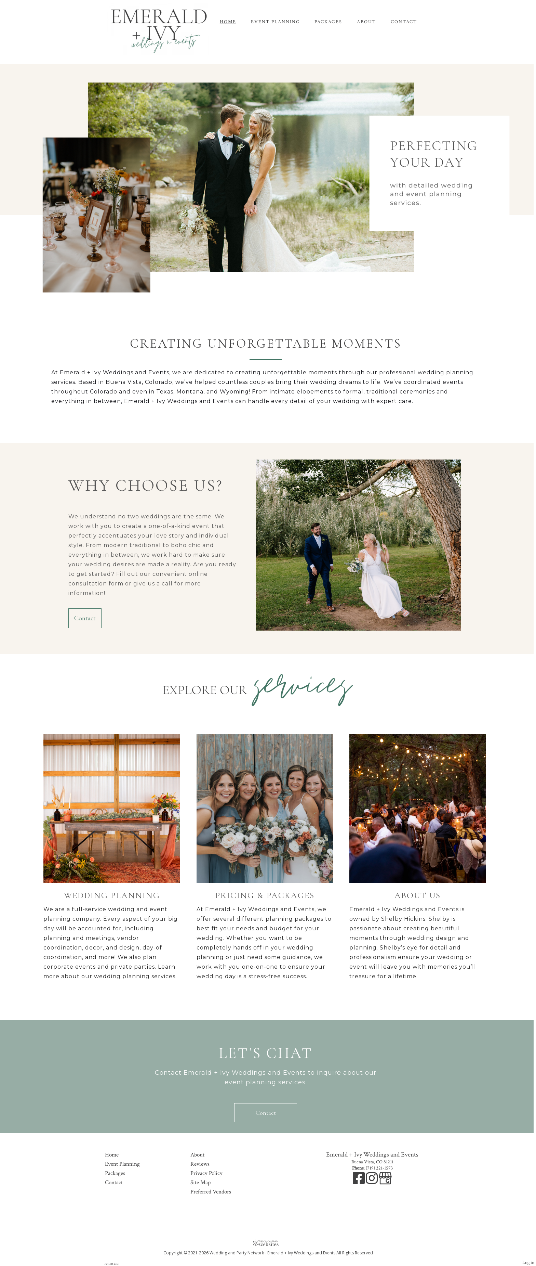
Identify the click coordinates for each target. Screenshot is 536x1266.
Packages (328, 22)
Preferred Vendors (210, 1192)
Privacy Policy (206, 1173)
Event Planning (275, 22)
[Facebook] (359, 1182)
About (366, 22)
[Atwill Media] (268, 1243)
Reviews (200, 1164)
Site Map (200, 1182)
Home (228, 22)
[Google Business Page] (385, 1182)
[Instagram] (372, 1182)
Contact (404, 22)
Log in (528, 1262)
